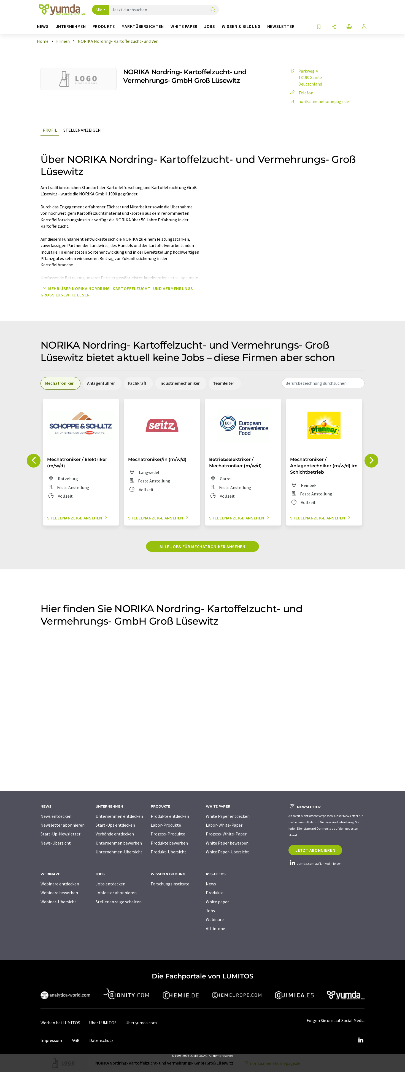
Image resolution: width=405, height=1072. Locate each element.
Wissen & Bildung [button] (241, 26)
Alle (99, 9)
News (211, 884)
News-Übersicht (55, 843)
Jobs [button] (209, 26)
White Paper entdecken (228, 816)
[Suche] (213, 10)
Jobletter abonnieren (116, 892)
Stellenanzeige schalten (119, 901)
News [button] (43, 26)
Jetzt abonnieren (315, 850)
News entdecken (55, 816)
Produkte (214, 892)
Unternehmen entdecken (119, 816)
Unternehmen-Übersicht (119, 852)
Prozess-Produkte (168, 834)
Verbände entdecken (115, 834)
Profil (50, 130)
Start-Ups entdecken (115, 825)
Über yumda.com (141, 1022)
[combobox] (323, 383)
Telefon (300, 92)
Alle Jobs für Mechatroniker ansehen (202, 546)
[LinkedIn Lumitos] (360, 1040)
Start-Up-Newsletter (60, 834)
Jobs (210, 910)
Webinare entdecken (59, 884)
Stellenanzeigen (82, 130)
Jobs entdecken (110, 884)
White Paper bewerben (227, 843)
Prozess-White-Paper (226, 834)
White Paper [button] (184, 26)
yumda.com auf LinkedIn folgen (315, 863)
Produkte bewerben (169, 843)
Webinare (215, 919)
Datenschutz (101, 1040)
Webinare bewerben (59, 892)
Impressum (51, 1040)
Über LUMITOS (103, 1022)
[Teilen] (334, 27)
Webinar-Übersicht (58, 901)
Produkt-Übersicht (168, 852)
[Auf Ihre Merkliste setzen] (319, 27)
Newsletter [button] (281, 26)
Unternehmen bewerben (119, 843)
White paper (217, 901)
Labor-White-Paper (224, 825)
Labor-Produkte (166, 825)
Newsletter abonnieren (62, 825)
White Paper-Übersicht (227, 852)
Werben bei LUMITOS (60, 1022)
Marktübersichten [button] (142, 26)
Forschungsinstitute (170, 884)
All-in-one (215, 928)
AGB (76, 1040)
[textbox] (323, 383)
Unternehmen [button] (70, 26)
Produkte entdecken (170, 816)
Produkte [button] (104, 26)
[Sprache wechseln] (349, 27)
